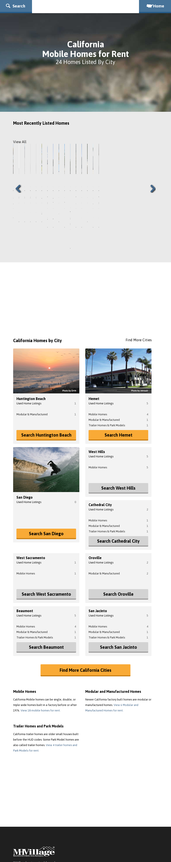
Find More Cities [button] (139, 286)
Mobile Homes (98, 360)
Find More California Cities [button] (85, 615)
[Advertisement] (85, 247)
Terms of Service (39, 821)
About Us (19, 821)
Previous (19, 161)
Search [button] (15, 6)
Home (155, 6)
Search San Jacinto (118, 592)
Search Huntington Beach (46, 380)
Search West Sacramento (46, 539)
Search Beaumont (46, 592)
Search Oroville (118, 539)
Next (151, 161)
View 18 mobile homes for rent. (41, 656)
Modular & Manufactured (32, 360)
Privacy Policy (62, 821)
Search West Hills (118, 433)
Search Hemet (118, 380)
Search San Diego (46, 479)
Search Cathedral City (118, 486)
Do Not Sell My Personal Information (99, 821)
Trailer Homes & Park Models (107, 371)
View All (19, 142)
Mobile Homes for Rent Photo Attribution (134, 854)
